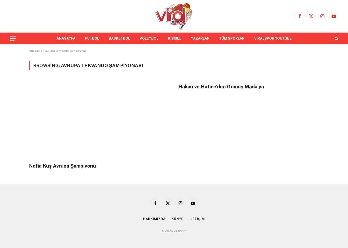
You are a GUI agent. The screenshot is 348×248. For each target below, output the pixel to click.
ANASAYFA (66, 38)
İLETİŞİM (197, 219)
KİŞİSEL (174, 38)
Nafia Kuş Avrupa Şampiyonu (62, 166)
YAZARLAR (200, 38)
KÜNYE (177, 219)
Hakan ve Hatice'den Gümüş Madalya (221, 87)
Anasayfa (35, 50)
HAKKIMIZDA (154, 219)
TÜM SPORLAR (232, 38)
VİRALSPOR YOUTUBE (273, 38)
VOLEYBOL (149, 38)
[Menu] (13, 38)
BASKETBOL (119, 38)
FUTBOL (92, 38)
